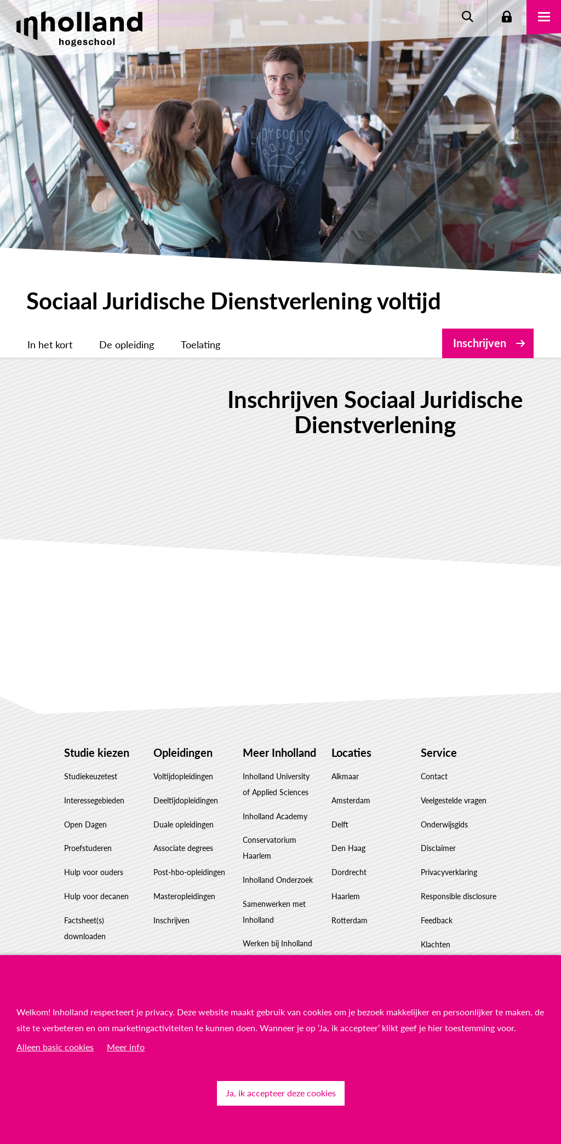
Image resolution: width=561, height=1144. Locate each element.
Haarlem (345, 871)
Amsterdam (350, 775)
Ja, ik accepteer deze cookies (281, 1093)
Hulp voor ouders (93, 847)
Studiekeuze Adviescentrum (89, 942)
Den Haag (348, 822)
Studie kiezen (96, 727)
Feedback (437, 895)
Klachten (435, 918)
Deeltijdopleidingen (185, 775)
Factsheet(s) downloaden (85, 903)
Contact (434, 751)
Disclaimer (438, 822)
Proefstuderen (88, 822)
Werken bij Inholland (277, 918)
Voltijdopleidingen (183, 751)
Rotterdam (349, 895)
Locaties (351, 727)
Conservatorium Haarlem (269, 822)
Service (439, 727)
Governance (263, 942)
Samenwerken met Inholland (274, 886)
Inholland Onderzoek (278, 854)
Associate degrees (183, 822)
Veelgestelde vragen (453, 775)
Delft (339, 798)
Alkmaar (345, 751)
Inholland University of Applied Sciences (276, 759)
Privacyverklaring (449, 847)
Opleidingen (183, 727)
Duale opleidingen (183, 798)
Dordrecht (349, 847)
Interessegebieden (94, 775)
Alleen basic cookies (55, 1047)
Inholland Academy (275, 790)
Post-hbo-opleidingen (189, 847)
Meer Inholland (279, 727)
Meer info (126, 1047)
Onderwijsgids (444, 798)
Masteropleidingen (184, 871)
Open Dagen (85, 798)
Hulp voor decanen (96, 871)
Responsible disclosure (458, 871)
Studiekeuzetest (90, 751)
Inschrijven (479, 342)
